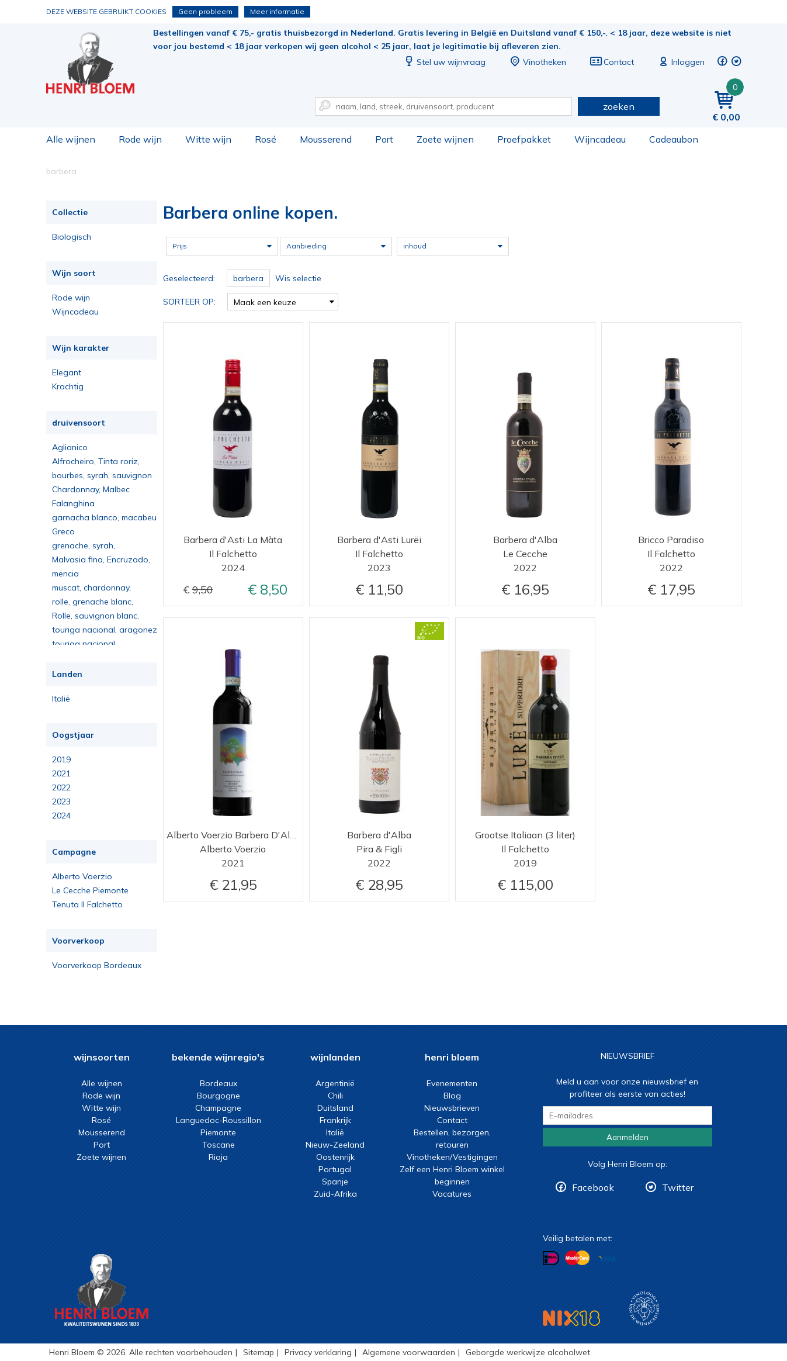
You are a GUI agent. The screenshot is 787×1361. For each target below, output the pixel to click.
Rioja (218, 1157)
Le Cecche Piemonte (90, 890)
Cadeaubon (673, 139)
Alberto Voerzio (82, 876)
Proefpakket (524, 139)
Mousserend (326, 139)
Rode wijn (140, 139)
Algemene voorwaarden (408, 1352)
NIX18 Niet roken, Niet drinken (571, 1318)
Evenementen (452, 1083)
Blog (452, 1095)
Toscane (218, 1144)
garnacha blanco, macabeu (104, 517)
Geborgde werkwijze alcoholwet (528, 1352)
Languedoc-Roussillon (218, 1120)
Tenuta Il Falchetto (87, 904)
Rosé (265, 139)
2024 (61, 815)
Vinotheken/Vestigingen (452, 1157)
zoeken (619, 106)
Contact (612, 62)
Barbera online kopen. (98, 64)
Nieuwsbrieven (452, 1108)
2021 (61, 773)
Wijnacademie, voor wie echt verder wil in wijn (644, 1308)
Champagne (218, 1108)
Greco (63, 531)
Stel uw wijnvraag (444, 62)
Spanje (335, 1181)
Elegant (66, 372)
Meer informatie (277, 11)
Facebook (593, 1187)
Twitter (678, 1187)
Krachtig (68, 386)
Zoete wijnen (445, 139)
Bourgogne (218, 1095)
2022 (61, 787)
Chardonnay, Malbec (91, 489)
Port (384, 139)
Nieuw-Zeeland (335, 1144)
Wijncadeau (600, 139)
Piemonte (218, 1132)
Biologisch (71, 237)
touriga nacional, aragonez (104, 629)
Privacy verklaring (318, 1352)
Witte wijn (208, 139)
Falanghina (73, 503)
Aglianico (70, 447)
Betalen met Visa (607, 1259)
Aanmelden (627, 1137)
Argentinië (335, 1083)
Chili (335, 1095)
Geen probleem (205, 11)
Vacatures (451, 1194)
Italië (61, 698)
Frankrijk (335, 1120)
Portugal (335, 1169)
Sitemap (258, 1352)
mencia (65, 573)
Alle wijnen (70, 139)
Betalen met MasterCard (577, 1258)
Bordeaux (218, 1083)
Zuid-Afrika (335, 1194)
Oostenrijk (335, 1157)
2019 (61, 759)
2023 (61, 801)
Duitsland (335, 1108)
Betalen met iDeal (551, 1258)
